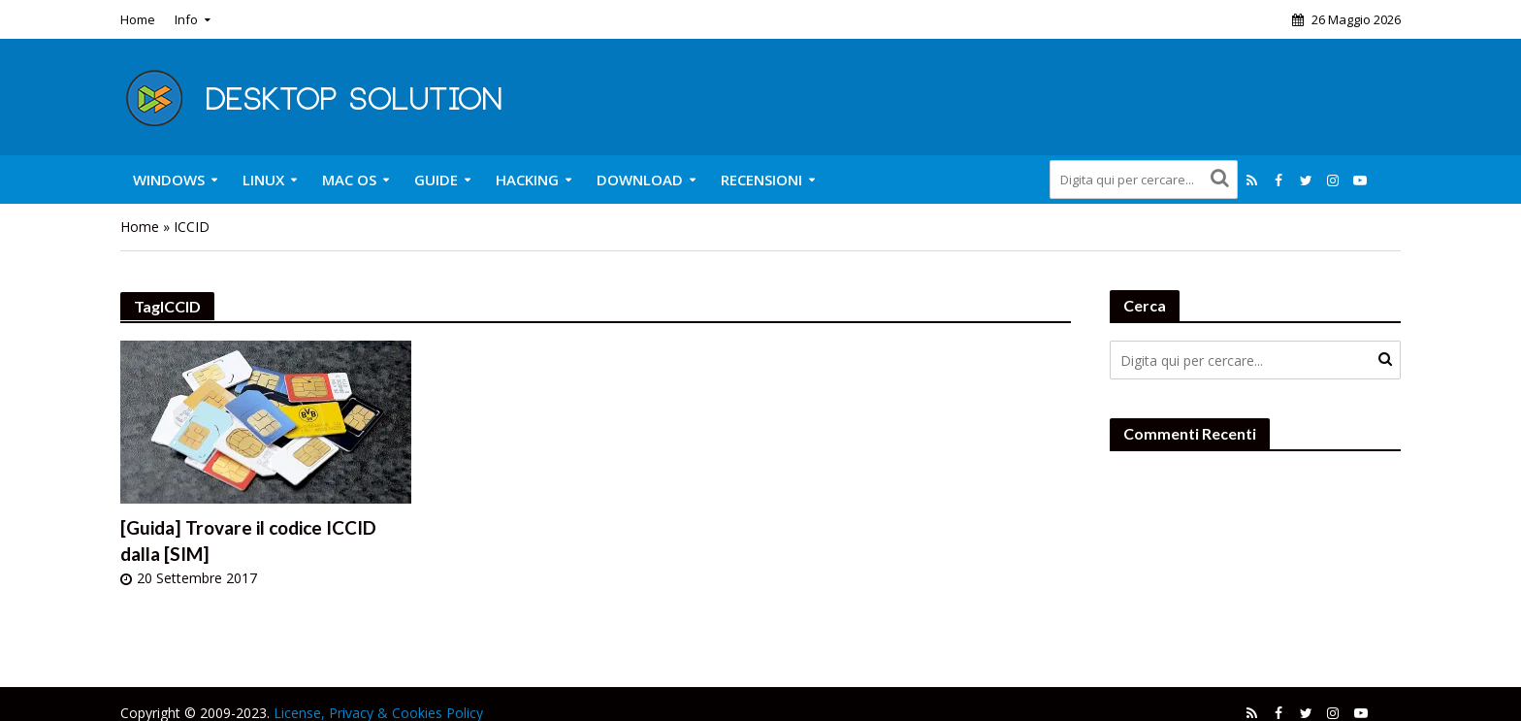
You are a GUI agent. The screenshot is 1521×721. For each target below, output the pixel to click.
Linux (263, 179)
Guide (436, 179)
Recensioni (761, 179)
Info (186, 19)
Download (640, 179)
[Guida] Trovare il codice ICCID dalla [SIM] (248, 540)
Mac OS (349, 179)
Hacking (527, 179)
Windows (169, 179)
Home (137, 19)
